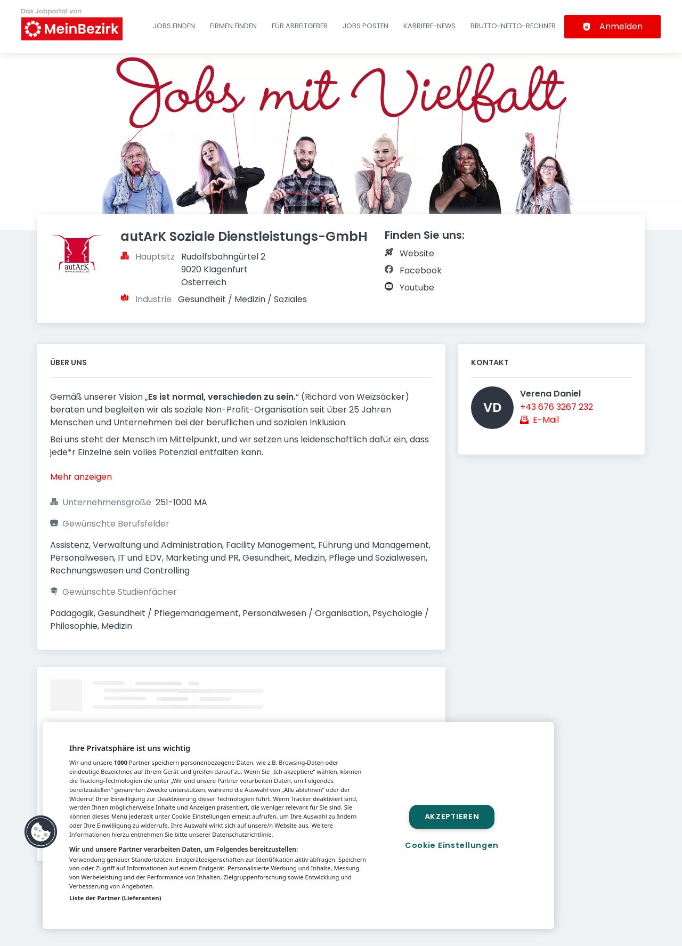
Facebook (421, 270)
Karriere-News (429, 25)
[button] (41, 832)
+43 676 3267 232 (556, 407)
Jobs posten (365, 25)
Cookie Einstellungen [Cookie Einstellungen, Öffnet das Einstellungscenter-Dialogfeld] (452, 845)
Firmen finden (233, 25)
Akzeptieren (452, 816)
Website (417, 253)
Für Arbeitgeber (300, 25)
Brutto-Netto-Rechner (513, 25)
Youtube (417, 287)
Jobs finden (174, 25)
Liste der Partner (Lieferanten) (115, 898)
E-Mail (546, 420)
